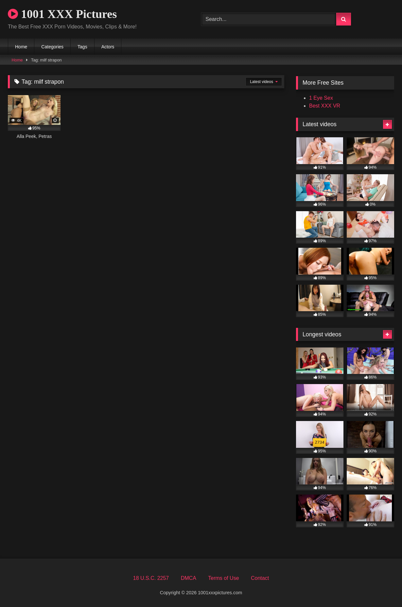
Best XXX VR (324, 106)
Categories (52, 46)
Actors (107, 46)
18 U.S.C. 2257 (151, 578)
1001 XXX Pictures (62, 14)
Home (21, 46)
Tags (82, 46)
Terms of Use (223, 578)
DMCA (188, 578)
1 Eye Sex (321, 98)
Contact (260, 578)
